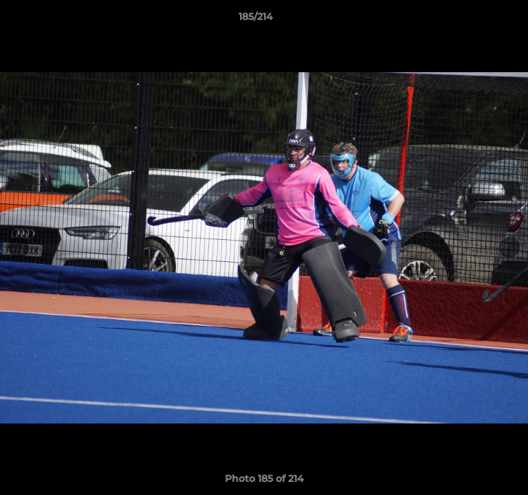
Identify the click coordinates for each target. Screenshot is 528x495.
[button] (478, 20)
